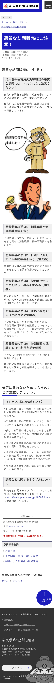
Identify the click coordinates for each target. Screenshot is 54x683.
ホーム (4, 22)
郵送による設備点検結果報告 (21, 561)
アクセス (8, 630)
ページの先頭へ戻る (44, 600)
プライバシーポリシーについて (19, 625)
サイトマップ (10, 614)
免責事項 (8, 619)
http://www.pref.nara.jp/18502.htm (28, 497)
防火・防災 (18, 22)
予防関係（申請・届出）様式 (21, 556)
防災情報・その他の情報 (13, 27)
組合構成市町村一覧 (28, 630)
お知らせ (10, 551)
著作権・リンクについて (35, 614)
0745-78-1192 (17, 526)
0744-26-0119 (16, 652)
